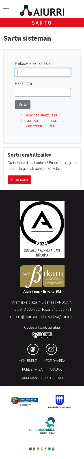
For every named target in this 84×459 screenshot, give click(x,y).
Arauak (56, 370)
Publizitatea (32, 370)
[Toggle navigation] (6, 10)
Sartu (42, 22)
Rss (61, 378)
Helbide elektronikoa (32, 63)
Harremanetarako (35, 378)
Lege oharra (54, 361)
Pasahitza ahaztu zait (40, 115)
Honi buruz (28, 361)
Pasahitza (23, 83)
